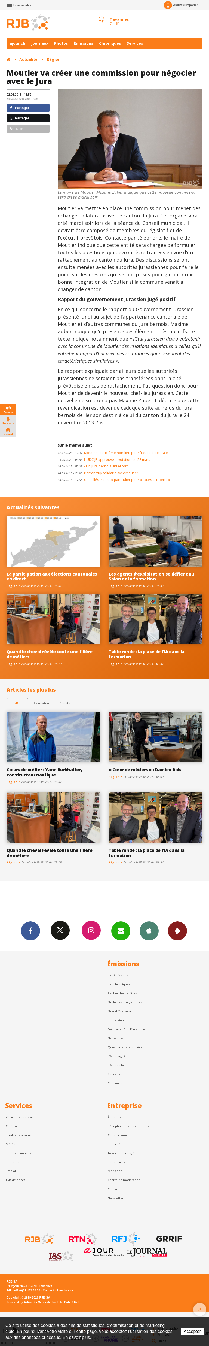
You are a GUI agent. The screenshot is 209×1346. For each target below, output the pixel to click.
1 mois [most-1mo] (65, 703)
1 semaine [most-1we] (41, 703)
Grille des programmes (125, 1002)
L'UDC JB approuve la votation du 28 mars (104, 459)
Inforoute (13, 1162)
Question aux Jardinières (126, 1047)
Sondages (115, 1074)
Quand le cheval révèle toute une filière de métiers (49, 654)
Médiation (115, 1171)
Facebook (30, 930)
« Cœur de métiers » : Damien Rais (145, 770)
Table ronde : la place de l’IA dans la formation (147, 654)
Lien (16, 129)
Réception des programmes (128, 1126)
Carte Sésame (118, 1135)
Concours (115, 1083)
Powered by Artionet (21, 1302)
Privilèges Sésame (19, 1135)
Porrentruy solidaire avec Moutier (98, 473)
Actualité (28, 59)
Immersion (116, 1020)
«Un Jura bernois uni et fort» (93, 466)
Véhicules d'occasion (21, 1117)
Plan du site (64, 1290)
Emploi (11, 1171)
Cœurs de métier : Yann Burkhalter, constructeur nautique (44, 772)
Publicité (114, 1144)
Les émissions (118, 975)
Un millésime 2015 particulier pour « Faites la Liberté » (114, 479)
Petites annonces (18, 1153)
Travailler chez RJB (121, 1153)
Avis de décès (15, 1180)
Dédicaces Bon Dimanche (126, 1029)
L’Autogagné (116, 1056)
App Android (177, 930)
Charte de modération (124, 1180)
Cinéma (11, 1126)
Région (53, 59)
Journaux (39, 43)
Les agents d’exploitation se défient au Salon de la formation (151, 576)
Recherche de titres (122, 993)
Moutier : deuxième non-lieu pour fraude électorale (113, 452)
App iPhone (149, 930)
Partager (19, 108)
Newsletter (116, 1198)
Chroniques (110, 43)
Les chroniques (119, 984)
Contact (113, 1189)
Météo (10, 1144)
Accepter (192, 1331)
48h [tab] (17, 703)
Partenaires (116, 1162)
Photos (61, 43)
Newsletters (120, 930)
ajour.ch (17, 43)
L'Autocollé (116, 1065)
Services (135, 43)
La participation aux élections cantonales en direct (52, 576)
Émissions (83, 43)
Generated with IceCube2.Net (58, 1302)
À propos (114, 1117)
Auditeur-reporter (181, 5)
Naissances (116, 1038)
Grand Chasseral (120, 1011)
